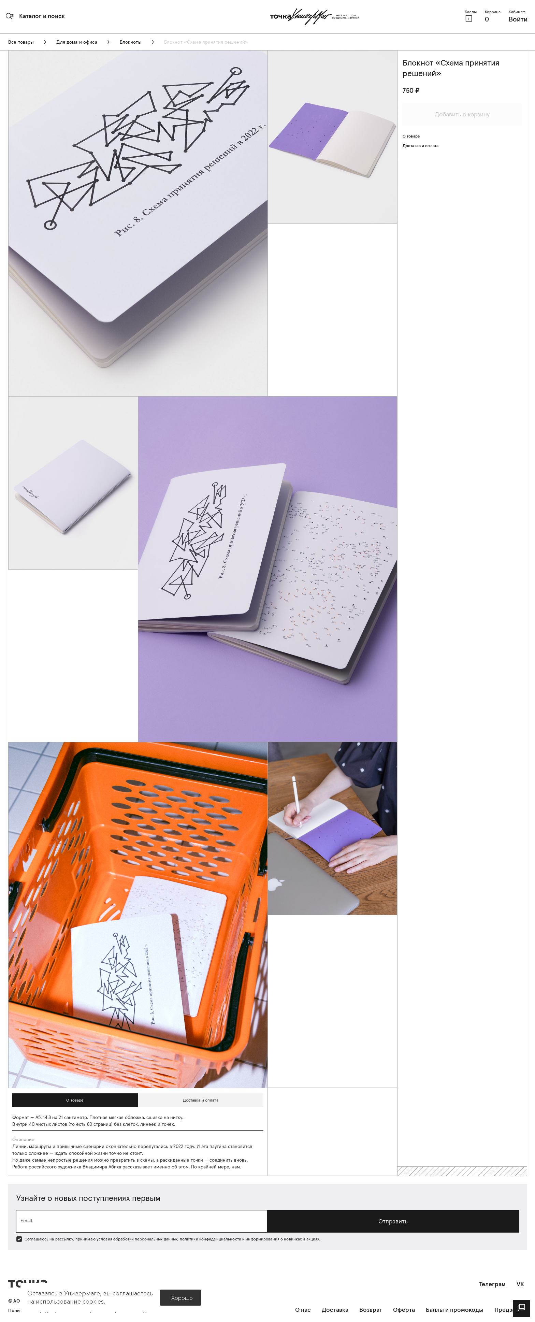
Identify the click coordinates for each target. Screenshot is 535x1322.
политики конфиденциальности (210, 1238)
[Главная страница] (315, 16)
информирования (262, 1238)
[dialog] (521, 1308)
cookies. (94, 1301)
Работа (19, 1167)
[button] (35, 16)
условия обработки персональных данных (137, 1238)
